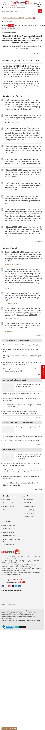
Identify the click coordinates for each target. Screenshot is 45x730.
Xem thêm (38, 241)
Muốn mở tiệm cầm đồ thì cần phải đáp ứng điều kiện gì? (20, 345)
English (33, 3)
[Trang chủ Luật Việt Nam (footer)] (22, 552)
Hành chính (17, 264)
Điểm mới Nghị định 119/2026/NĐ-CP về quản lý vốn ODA (21, 393)
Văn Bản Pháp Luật (7, 620)
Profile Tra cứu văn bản (10, 506)
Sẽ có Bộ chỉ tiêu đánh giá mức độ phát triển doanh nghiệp (21, 440)
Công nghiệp (8, 331)
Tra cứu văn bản (28, 499)
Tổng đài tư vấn (28, 517)
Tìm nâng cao (37, 15)
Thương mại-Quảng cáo (12, 318)
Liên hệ (5, 510)
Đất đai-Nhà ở (9, 264)
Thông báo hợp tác (8, 544)
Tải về (21, 48)
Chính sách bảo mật (9, 535)
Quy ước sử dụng (8, 532)
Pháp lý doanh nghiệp (30, 506)
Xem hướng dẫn (7, 21)
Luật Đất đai (29, 620)
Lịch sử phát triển (8, 503)
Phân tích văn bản (29, 503)
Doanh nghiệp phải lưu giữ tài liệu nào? (28, 427)
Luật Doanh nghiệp (19, 620)
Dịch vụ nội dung (29, 513)
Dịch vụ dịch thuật (29, 510)
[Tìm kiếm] (40, 11)
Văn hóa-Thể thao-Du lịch (12, 303)
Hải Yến (37, 54)
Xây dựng (7, 288)
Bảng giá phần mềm (9, 525)
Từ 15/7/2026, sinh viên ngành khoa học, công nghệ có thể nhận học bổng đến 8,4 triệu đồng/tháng (28, 456)
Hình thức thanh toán (9, 529)
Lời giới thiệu (7, 499)
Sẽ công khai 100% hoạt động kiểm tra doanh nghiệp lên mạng (22, 436)
